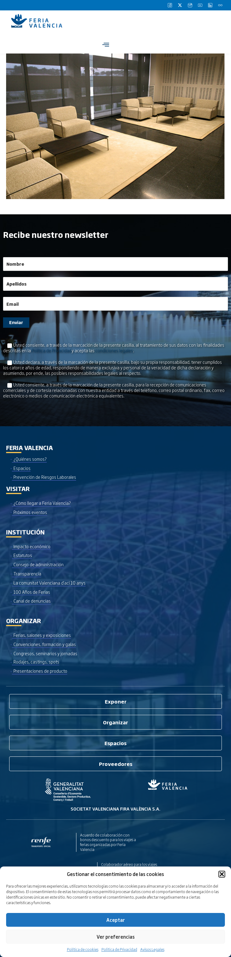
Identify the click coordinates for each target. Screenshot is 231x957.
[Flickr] (220, 5)
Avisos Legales (152, 949)
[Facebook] (169, 5)
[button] (222, 874)
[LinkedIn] (210, 5)
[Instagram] (190, 5)
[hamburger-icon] (105, 44)
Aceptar (115, 919)
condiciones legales (114, 350)
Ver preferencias (116, 936)
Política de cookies (82, 949)
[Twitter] (180, 5)
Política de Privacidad (119, 949)
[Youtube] (200, 5)
